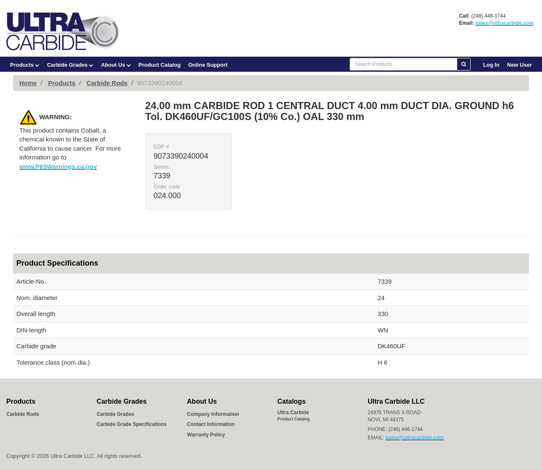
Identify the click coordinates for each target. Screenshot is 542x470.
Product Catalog (160, 65)
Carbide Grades (70, 65)
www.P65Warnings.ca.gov (58, 166)
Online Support (208, 65)
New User (519, 65)
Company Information (213, 414)
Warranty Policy (206, 435)
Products (24, 65)
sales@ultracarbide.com (505, 23)
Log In (491, 65)
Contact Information (211, 424)
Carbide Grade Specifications (132, 424)
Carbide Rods (107, 82)
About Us (116, 65)
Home (28, 82)
